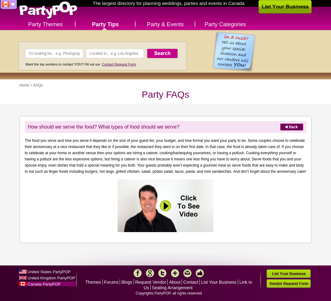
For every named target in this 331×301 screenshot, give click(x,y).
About (175, 282)
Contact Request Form (119, 64)
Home (24, 85)
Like (200, 273)
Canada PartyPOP (44, 284)
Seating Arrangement (172, 287)
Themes (93, 282)
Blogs (127, 282)
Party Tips (105, 24)
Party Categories (225, 24)
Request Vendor (150, 282)
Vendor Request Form (288, 283)
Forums (111, 282)
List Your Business (218, 282)
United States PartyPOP (49, 271)
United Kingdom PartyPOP (51, 278)
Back (291, 126)
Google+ (150, 273)
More (175, 273)
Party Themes (45, 24)
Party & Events (165, 24)
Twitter (162, 273)
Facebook (138, 273)
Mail (187, 273)
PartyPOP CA (48, 10)
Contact (190, 282)
